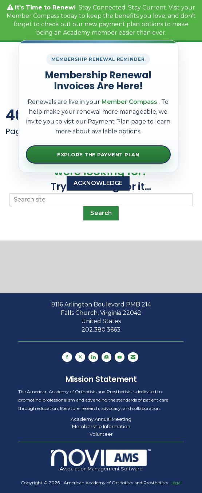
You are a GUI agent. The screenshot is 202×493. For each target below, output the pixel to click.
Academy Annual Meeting (101, 419)
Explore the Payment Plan (98, 154)
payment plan (119, 24)
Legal (176, 482)
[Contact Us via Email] (133, 357)
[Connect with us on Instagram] (106, 357)
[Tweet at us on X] (80, 357)
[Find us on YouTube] (119, 357)
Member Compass (33, 15)
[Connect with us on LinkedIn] (93, 357)
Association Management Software (101, 460)
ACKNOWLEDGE (98, 183)
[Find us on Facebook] (67, 357)
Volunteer (101, 434)
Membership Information (101, 426)
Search (101, 213)
